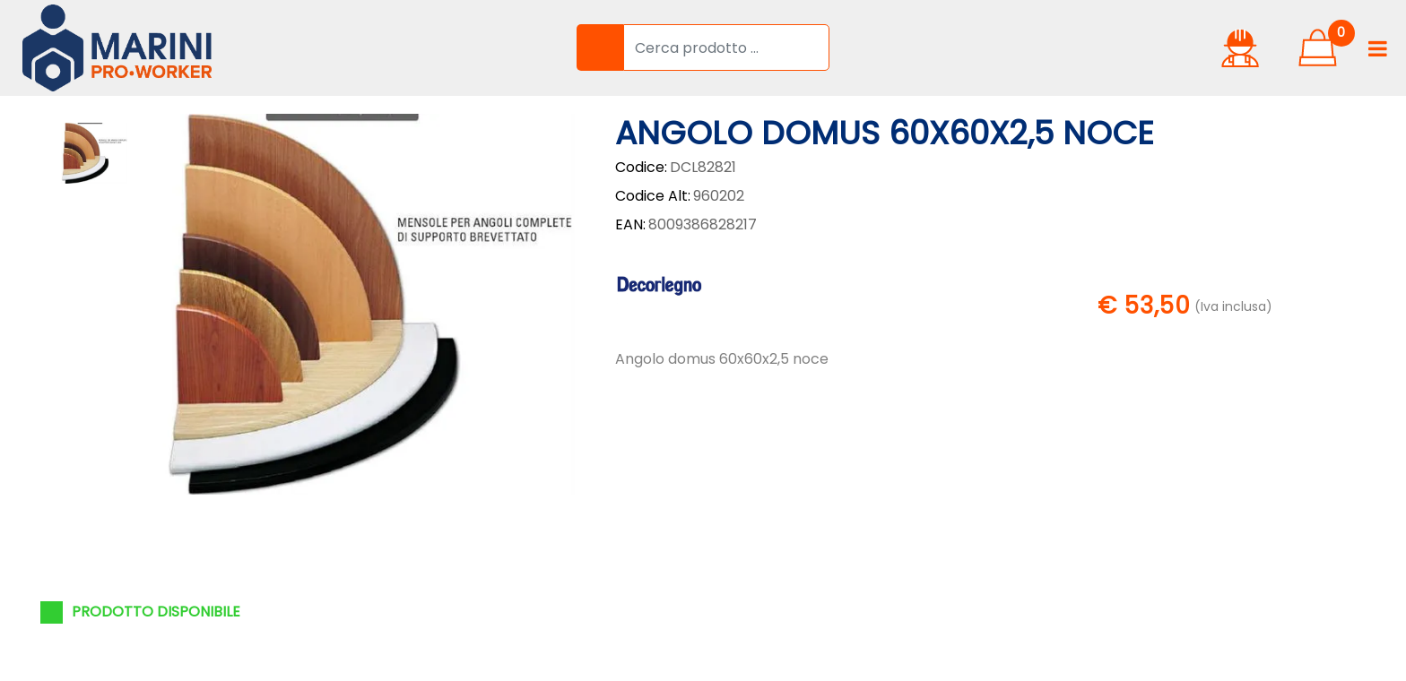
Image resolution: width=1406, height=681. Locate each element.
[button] (600, 47)
